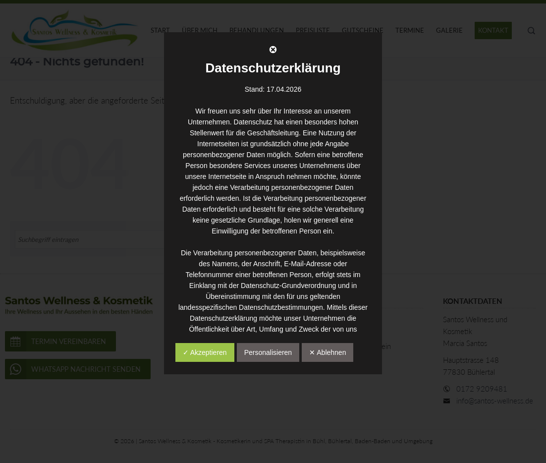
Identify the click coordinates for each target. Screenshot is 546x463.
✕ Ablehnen (327, 352)
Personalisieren (268, 352)
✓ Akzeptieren (205, 352)
